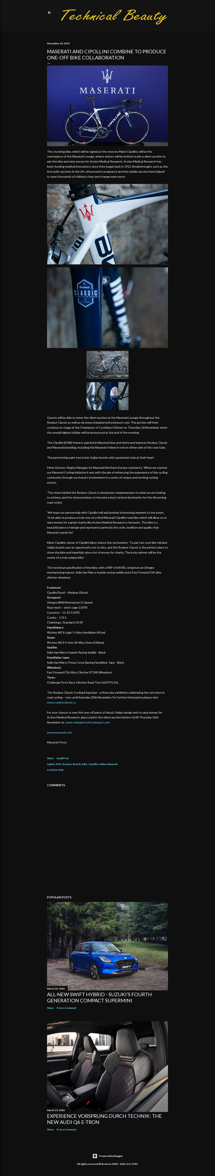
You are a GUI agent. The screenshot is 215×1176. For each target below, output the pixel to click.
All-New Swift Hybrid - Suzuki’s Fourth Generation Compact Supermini (99, 997)
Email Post (63, 758)
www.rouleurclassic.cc (61, 702)
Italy (60, 769)
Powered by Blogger (107, 1156)
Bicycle (77, 764)
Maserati (112, 764)
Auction (67, 764)
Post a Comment (66, 1007)
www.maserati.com (59, 732)
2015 (58, 764)
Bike (84, 764)
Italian (102, 764)
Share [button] (50, 758)
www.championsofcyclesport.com (88, 722)
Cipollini (93, 764)
